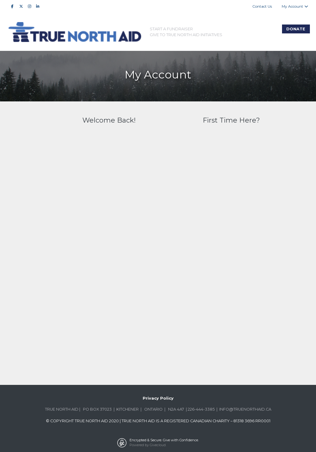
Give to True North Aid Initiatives (186, 34)
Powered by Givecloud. (148, 445)
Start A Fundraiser (171, 29)
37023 (106, 409)
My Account (295, 6)
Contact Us (262, 6)
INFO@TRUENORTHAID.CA (245, 409)
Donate (295, 29)
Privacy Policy (158, 398)
